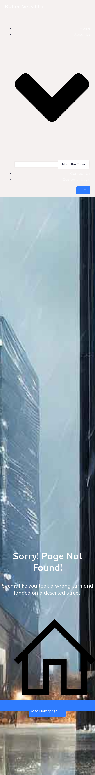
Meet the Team (73, 164)
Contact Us (80, 173)
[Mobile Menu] (83, 190)
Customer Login (76, 179)
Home (84, 28)
